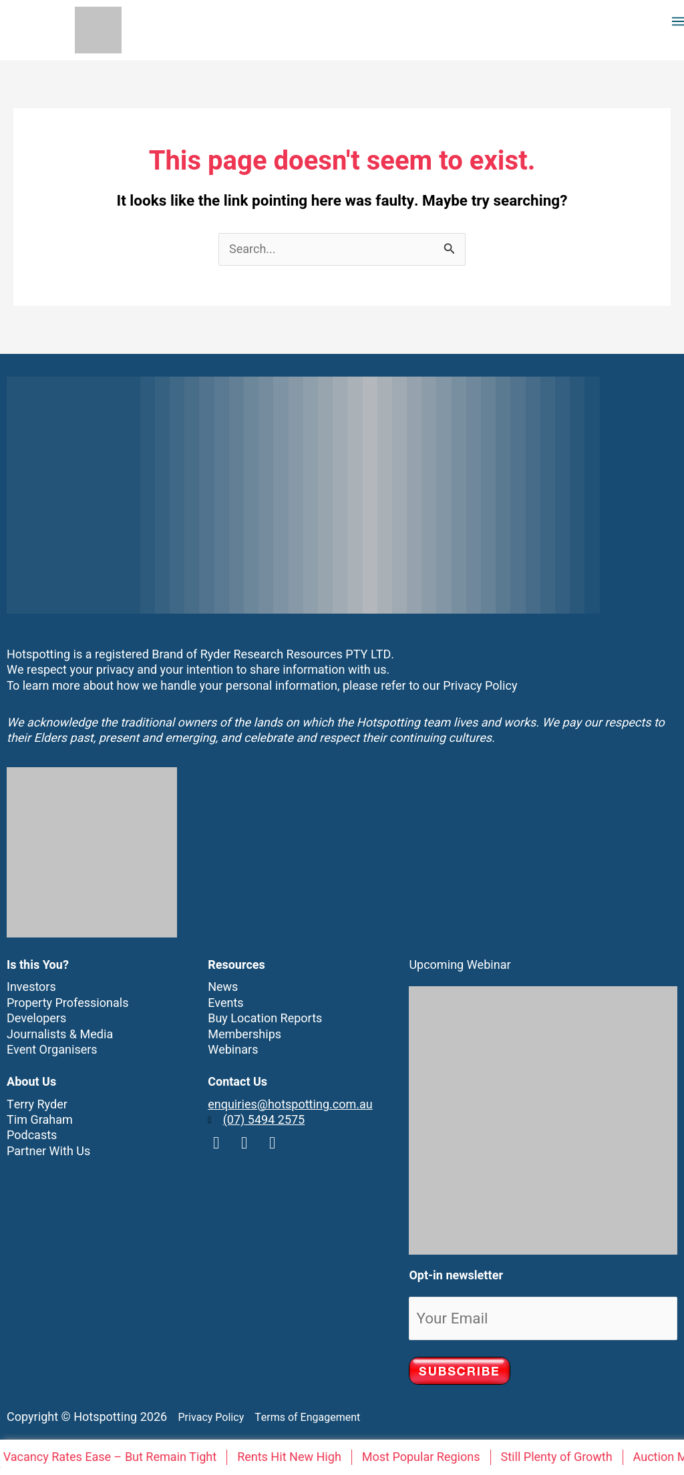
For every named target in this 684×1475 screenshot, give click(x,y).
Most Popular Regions (424, 1457)
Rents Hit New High (292, 1457)
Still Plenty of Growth (559, 1457)
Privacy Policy (480, 686)
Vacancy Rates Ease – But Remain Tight (112, 1457)
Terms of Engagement (304, 1418)
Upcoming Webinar (459, 965)
